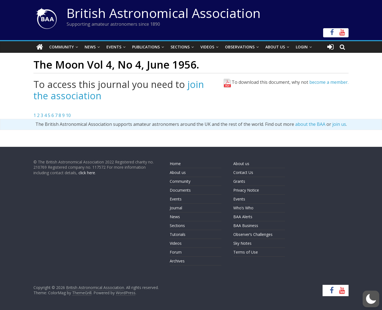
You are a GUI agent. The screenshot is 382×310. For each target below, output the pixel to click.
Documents (180, 190)
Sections (180, 47)
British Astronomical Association (164, 13)
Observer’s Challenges (253, 234)
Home (175, 163)
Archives (177, 261)
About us (178, 172)
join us (339, 124)
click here (87, 172)
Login (302, 47)
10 (68, 115)
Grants (239, 181)
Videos (207, 47)
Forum (176, 252)
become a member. (329, 82)
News (90, 47)
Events (113, 47)
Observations (240, 47)
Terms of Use (245, 252)
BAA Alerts (242, 216)
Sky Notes (242, 243)
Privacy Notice (246, 190)
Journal (176, 207)
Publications (146, 47)
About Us (275, 47)
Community (61, 47)
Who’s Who (243, 207)
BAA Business (245, 225)
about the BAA (310, 124)
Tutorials (177, 234)
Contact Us (243, 172)
